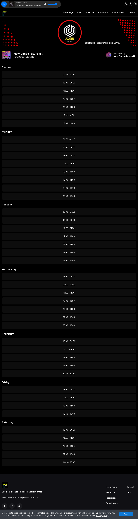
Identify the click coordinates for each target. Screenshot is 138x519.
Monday (7, 131)
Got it (126, 514)
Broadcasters (118, 12)
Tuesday (7, 204)
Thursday (8, 333)
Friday (6, 382)
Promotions (103, 12)
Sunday (6, 67)
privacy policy (102, 515)
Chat (79, 12)
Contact (131, 12)
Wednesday (9, 269)
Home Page (68, 12)
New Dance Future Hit (125, 56)
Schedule (89, 12)
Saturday (7, 422)
